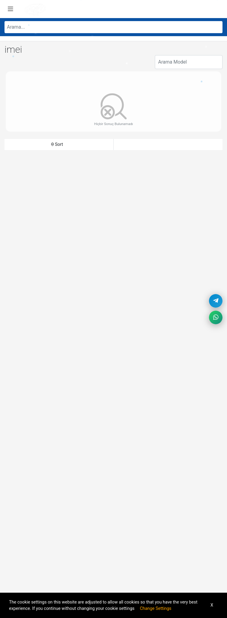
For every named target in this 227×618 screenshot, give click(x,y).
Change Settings (155, 608)
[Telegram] (215, 301)
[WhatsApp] (215, 317)
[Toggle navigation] (11, 9)
